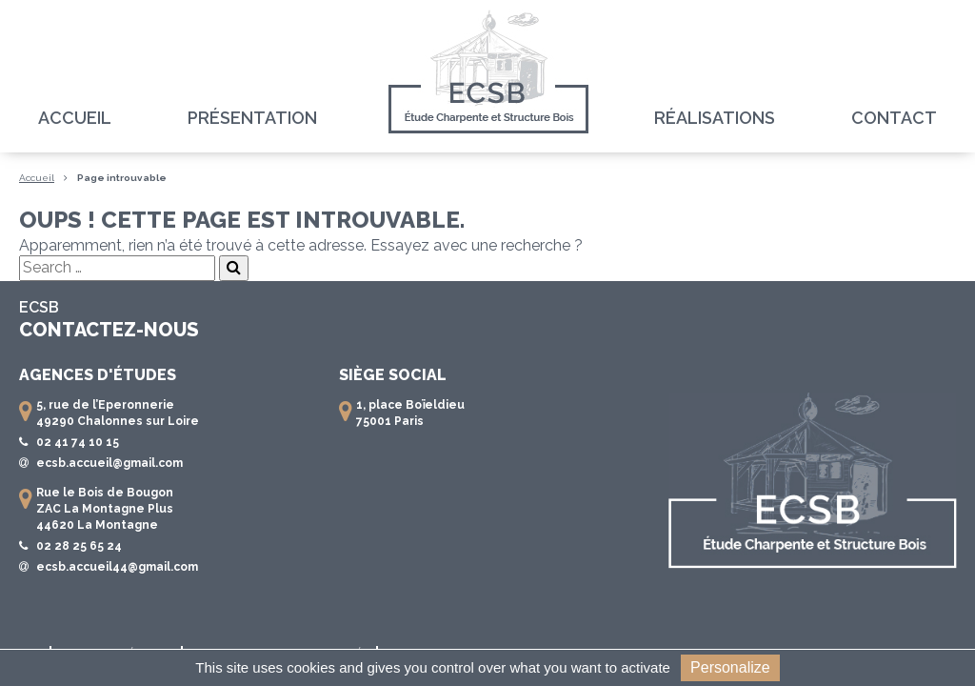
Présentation (252, 118)
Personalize (730, 667)
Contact (894, 118)
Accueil (74, 118)
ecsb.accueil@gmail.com (109, 463)
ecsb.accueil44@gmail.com (117, 567)
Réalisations (714, 118)
